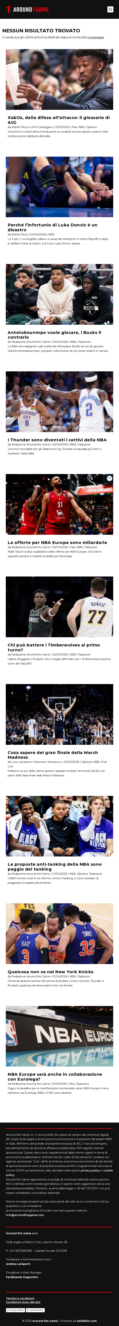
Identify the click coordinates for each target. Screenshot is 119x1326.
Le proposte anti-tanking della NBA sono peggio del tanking (55, 867)
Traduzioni (84, 342)
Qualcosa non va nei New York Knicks (51, 971)
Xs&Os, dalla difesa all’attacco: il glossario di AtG (59, 120)
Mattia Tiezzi (20, 234)
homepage (95, 37)
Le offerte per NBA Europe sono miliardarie (57, 542)
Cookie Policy (36, 1310)
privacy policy (90, 1170)
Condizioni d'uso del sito (23, 1302)
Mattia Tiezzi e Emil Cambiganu (32, 127)
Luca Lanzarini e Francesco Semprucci (37, 762)
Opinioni (91, 127)
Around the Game (45, 1321)
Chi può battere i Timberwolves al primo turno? (54, 647)
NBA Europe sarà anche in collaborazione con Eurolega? (55, 1077)
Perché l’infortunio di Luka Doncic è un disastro (53, 227)
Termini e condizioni (20, 1298)
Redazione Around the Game (31, 342)
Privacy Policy (17, 1310)
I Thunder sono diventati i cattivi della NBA (57, 439)
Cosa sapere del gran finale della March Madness (53, 755)
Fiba (74, 127)
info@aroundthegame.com (25, 1215)
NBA (82, 127)
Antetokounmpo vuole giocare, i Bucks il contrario (54, 335)
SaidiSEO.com (87, 1321)
